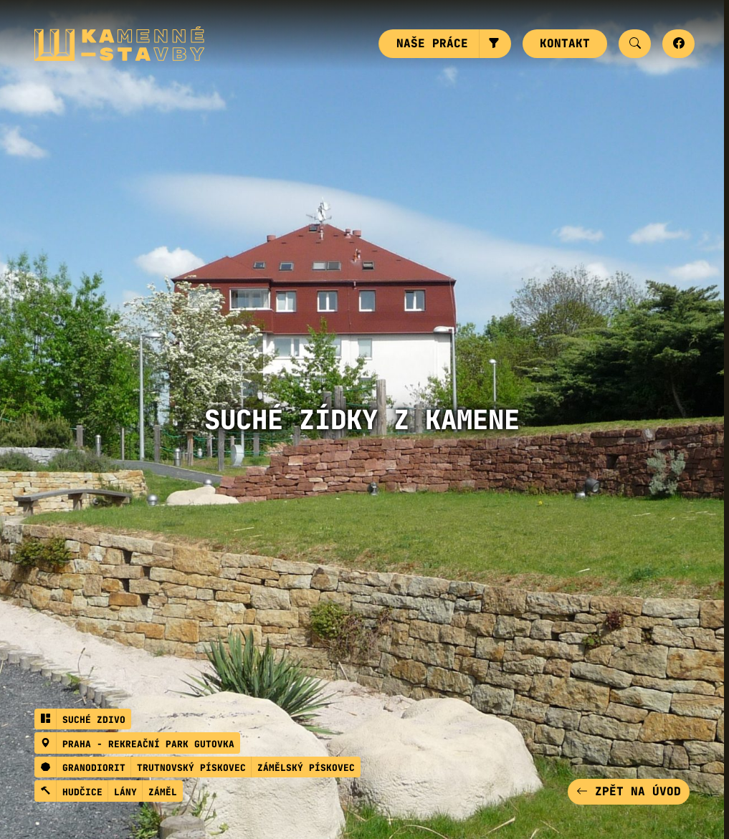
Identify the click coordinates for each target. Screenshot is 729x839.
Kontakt (565, 43)
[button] (495, 43)
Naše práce (432, 43)
